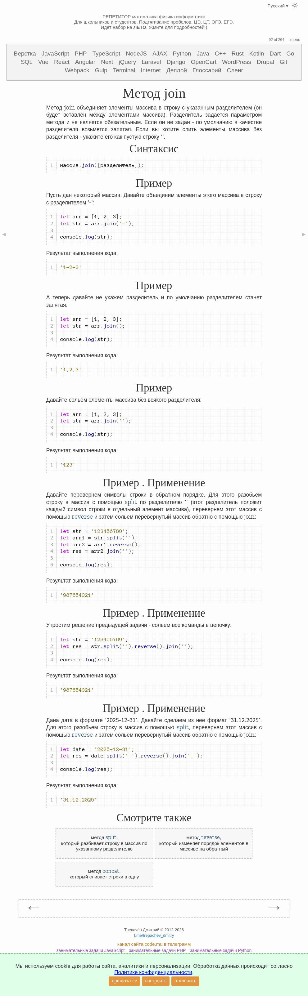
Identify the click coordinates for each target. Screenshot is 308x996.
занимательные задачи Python (220, 950)
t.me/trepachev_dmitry (154, 935)
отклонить (185, 980)
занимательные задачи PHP (157, 950)
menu (295, 39)
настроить (155, 980)
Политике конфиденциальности (153, 972)
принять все (124, 980)
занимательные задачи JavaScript (91, 950)
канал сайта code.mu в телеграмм (154, 944)
